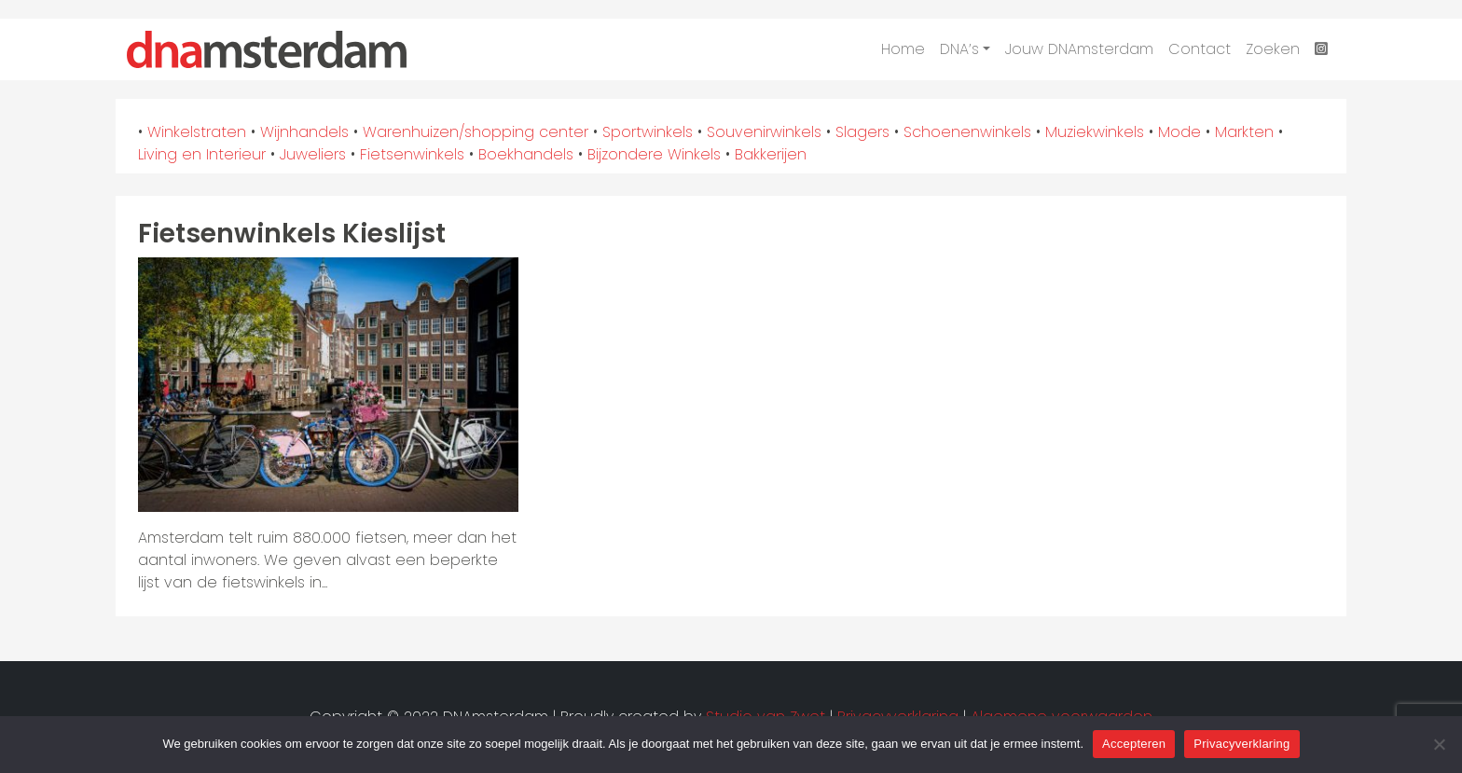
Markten (1244, 132)
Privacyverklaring (1241, 744)
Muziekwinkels (1094, 132)
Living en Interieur (202, 154)
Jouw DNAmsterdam (1079, 49)
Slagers (862, 132)
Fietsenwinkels (412, 154)
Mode (1179, 132)
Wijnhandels (304, 132)
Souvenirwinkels (764, 132)
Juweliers (313, 154)
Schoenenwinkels (967, 132)
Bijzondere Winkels (654, 154)
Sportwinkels (647, 132)
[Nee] (1438, 744)
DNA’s (959, 49)
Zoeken (1273, 49)
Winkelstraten (196, 132)
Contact (1199, 49)
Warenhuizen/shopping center (475, 132)
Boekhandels (525, 154)
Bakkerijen (771, 154)
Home (903, 49)
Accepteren (1133, 744)
